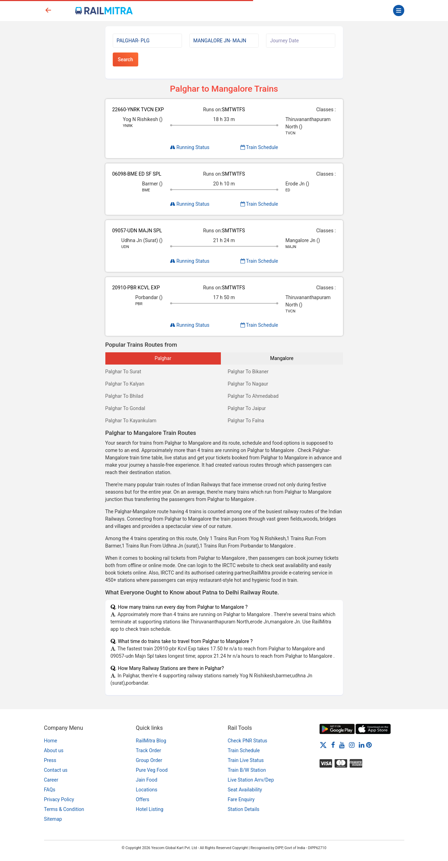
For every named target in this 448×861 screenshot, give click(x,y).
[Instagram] (352, 745)
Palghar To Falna (246, 420)
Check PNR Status (247, 740)
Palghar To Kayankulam (130, 420)
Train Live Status (246, 760)
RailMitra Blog (151, 740)
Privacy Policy (59, 799)
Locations (146, 789)
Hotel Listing (149, 809)
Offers (142, 799)
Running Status (190, 147)
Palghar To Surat (123, 371)
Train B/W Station (247, 770)
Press (50, 760)
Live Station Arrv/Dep (251, 780)
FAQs (50, 789)
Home (50, 740)
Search (125, 59)
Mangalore (281, 358)
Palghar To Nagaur (248, 384)
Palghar (163, 358)
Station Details (244, 809)
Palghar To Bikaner (248, 371)
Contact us (56, 770)
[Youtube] (342, 745)
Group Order (149, 760)
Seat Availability (245, 789)
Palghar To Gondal (125, 408)
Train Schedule (259, 147)
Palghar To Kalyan (125, 384)
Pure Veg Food (152, 770)
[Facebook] (333, 745)
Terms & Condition (64, 809)
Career (51, 780)
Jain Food (146, 780)
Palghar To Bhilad (124, 396)
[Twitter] (323, 745)
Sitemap (53, 819)
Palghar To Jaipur (247, 408)
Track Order (148, 750)
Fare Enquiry (241, 799)
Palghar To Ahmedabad (253, 396)
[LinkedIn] (361, 745)
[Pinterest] (369, 745)
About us (54, 750)
